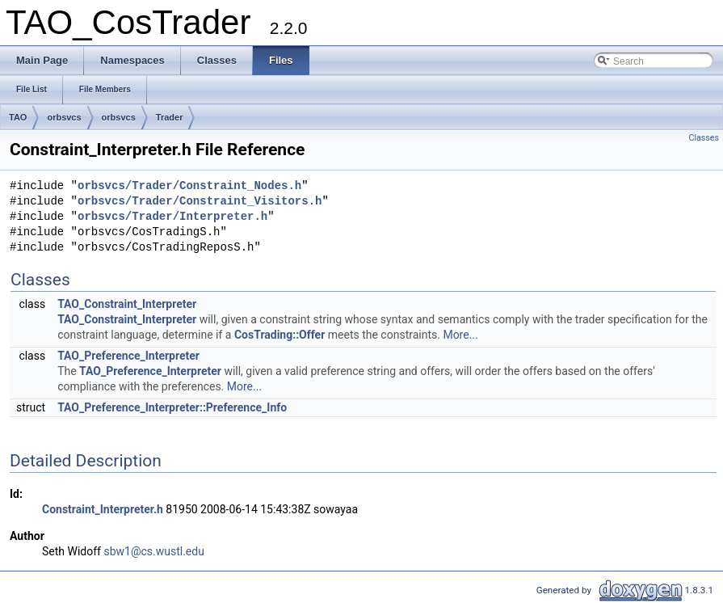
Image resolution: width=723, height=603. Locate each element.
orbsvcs (64, 117)
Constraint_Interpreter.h (102, 509)
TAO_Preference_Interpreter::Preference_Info (172, 407)
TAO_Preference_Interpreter (128, 355)
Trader (169, 117)
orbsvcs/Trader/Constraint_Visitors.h (200, 201)
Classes (704, 138)
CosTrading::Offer (279, 334)
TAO (18, 117)
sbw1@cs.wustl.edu (153, 551)
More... (460, 334)
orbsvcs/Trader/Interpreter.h (172, 217)
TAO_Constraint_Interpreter (126, 303)
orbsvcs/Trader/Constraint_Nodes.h (189, 186)
